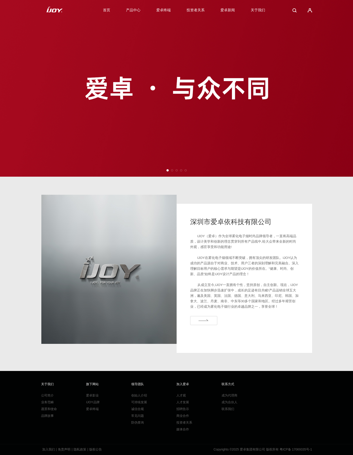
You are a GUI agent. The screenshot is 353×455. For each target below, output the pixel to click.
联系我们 (228, 409)
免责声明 (64, 449)
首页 (106, 10)
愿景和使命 (49, 409)
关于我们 (258, 10)
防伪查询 (137, 422)
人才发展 (182, 402)
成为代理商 (229, 395)
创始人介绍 (139, 395)
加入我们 (48, 449)
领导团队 (137, 384)
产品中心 (133, 10)
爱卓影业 (92, 395)
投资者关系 (196, 10)
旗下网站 (92, 384)
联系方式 (228, 384)
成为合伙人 (229, 402)
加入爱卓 (182, 384)
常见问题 (137, 415)
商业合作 (182, 415)
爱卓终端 (163, 10)
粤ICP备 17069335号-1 (296, 449)
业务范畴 (47, 402)
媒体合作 (182, 429)
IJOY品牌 (92, 402)
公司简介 (47, 395)
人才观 (181, 395)
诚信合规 (137, 409)
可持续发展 (139, 402)
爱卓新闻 (227, 10)
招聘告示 (182, 409)
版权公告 (95, 449)
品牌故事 (47, 415)
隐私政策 (80, 449)
